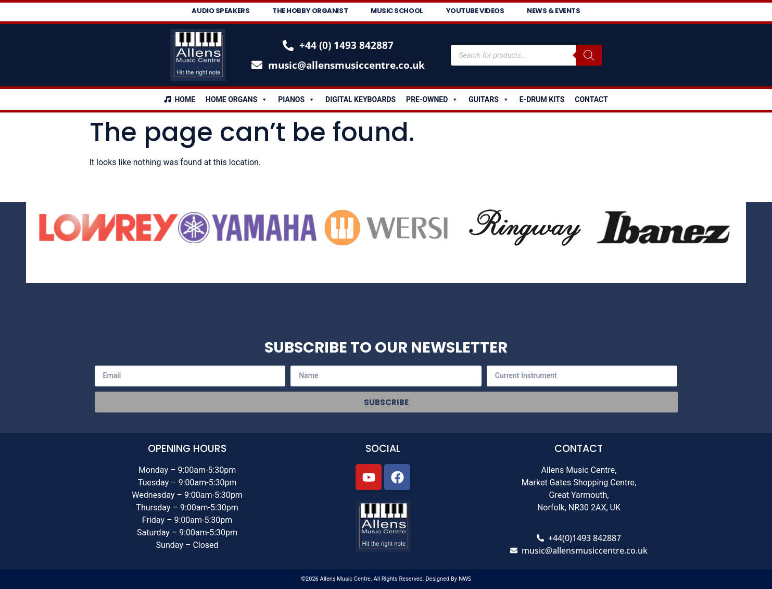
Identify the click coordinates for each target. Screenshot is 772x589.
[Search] (589, 55)
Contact (591, 99)
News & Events (553, 11)
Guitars (489, 99)
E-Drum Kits (542, 99)
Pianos (296, 99)
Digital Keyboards (360, 99)
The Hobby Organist (310, 11)
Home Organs (237, 99)
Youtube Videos (475, 11)
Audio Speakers (220, 11)
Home (184, 99)
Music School (397, 11)
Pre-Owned (432, 99)
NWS (465, 578)
